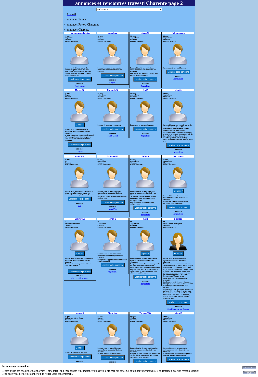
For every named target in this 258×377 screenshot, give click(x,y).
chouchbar (113, 33)
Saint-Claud (112, 136)
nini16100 (79, 156)
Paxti (145, 219)
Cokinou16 (80, 219)
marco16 (80, 313)
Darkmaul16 (112, 156)
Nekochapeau (178, 33)
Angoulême (80, 86)
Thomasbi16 (112, 90)
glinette (178, 90)
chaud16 (145, 33)
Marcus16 (79, 90)
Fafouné (145, 156)
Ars (79, 205)
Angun (112, 219)
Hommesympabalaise (80, 33)
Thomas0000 (145, 313)
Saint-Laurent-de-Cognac (178, 309)
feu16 (145, 90)
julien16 (178, 313)
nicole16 (178, 219)
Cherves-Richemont (79, 278)
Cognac (112, 82)
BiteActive (112, 313)
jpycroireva (178, 156)
